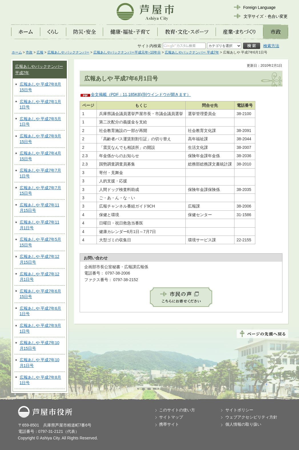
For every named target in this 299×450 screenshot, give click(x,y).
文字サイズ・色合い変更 (266, 16)
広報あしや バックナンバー (68, 52)
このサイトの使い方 (177, 410)
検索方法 (271, 46)
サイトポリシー (239, 410)
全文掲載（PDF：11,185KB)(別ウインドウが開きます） (141, 94)
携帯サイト (169, 424)
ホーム (17, 52)
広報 (40, 52)
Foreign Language (259, 7)
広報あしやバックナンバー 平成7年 (192, 52)
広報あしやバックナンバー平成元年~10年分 (127, 52)
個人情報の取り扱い (243, 424)
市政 (29, 52)
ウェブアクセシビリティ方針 (251, 417)
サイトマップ (171, 417)
